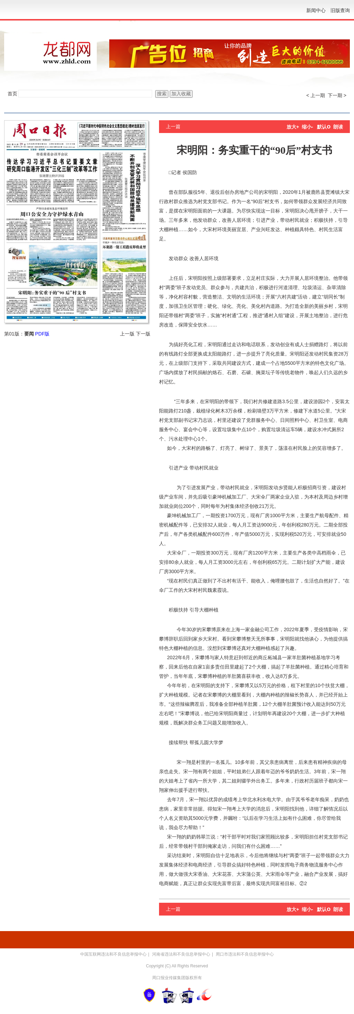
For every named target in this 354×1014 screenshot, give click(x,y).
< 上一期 (315, 95)
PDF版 (42, 334)
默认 (323, 127)
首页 (12, 93)
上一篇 (173, 126)
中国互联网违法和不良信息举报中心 (113, 954)
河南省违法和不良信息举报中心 (181, 954)
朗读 (338, 127)
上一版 (127, 334)
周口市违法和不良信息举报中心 (245, 954)
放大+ (293, 127)
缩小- (307, 127)
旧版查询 (340, 10)
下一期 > (337, 95)
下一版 (143, 334)
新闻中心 (316, 10)
